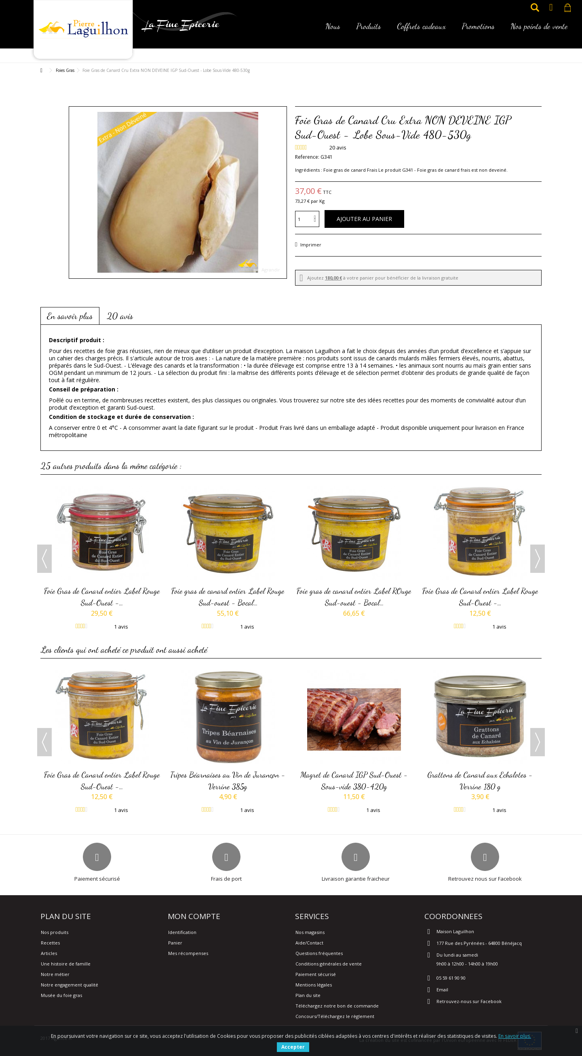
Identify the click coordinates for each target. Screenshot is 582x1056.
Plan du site (308, 995)
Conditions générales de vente (328, 964)
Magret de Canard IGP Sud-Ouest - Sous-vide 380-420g (354, 780)
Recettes (50, 943)
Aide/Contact (309, 943)
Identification (182, 932)
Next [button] (537, 559)
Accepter (293, 1046)
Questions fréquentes (319, 953)
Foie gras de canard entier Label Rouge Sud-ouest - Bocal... (228, 596)
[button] (333, 31)
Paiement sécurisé (315, 974)
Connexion (551, 7)
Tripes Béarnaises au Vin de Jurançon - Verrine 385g (228, 780)
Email (442, 990)
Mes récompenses (188, 953)
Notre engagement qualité (69, 985)
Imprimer (310, 245)
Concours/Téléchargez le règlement (334, 1016)
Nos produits (54, 932)
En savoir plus (70, 316)
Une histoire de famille (66, 964)
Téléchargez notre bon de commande (337, 1006)
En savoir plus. (514, 1036)
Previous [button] (44, 559)
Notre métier (55, 974)
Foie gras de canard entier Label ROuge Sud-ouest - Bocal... (354, 596)
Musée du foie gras (61, 995)
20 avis (120, 316)
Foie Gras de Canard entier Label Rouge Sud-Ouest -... (102, 596)
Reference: (307, 157)
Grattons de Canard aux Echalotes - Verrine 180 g (480, 780)
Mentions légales (313, 985)
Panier (175, 943)
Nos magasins (310, 932)
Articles (49, 953)
